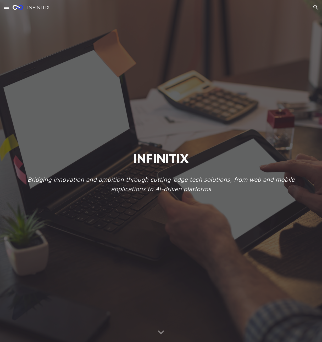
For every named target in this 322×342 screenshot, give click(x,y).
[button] (6, 7)
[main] (161, 158)
